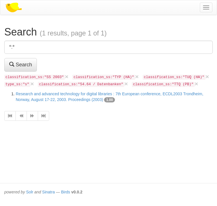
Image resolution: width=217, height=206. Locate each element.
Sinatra (48, 192)
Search (20, 65)
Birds (65, 192)
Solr (29, 192)
